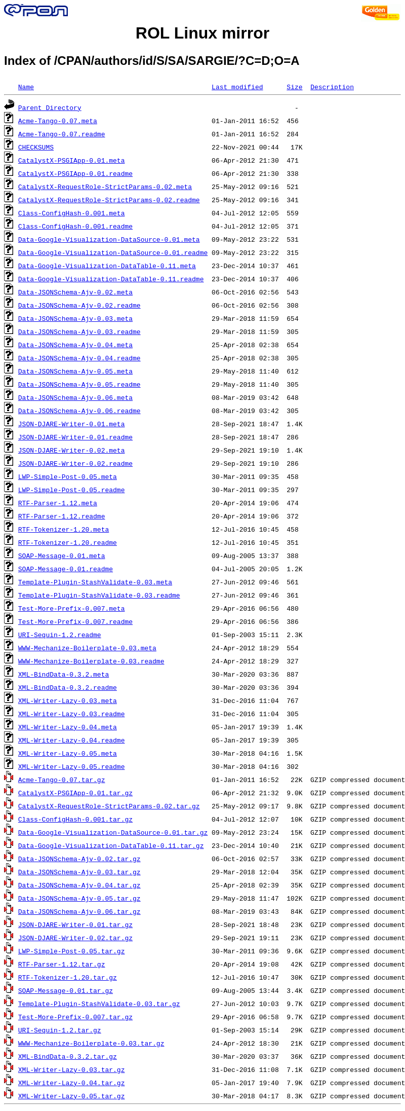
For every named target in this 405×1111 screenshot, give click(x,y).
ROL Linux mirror (202, 33)
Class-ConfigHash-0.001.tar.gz (75, 819)
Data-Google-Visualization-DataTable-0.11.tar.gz (111, 845)
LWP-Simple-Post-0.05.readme (71, 489)
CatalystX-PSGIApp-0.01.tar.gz (75, 792)
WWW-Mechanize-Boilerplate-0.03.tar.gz (91, 1043)
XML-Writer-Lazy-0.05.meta (67, 753)
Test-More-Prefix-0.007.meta (71, 608)
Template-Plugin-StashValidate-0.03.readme (99, 595)
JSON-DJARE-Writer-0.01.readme (75, 436)
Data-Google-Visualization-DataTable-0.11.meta (107, 265)
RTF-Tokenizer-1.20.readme (67, 542)
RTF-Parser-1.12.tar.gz (61, 964)
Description (332, 86)
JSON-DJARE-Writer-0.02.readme (75, 463)
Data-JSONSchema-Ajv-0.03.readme (79, 331)
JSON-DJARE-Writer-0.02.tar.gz (75, 937)
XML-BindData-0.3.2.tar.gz (67, 1056)
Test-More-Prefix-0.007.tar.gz (75, 1016)
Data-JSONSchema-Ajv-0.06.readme (79, 410)
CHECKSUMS (36, 147)
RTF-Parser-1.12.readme (61, 516)
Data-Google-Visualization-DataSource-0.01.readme (113, 252)
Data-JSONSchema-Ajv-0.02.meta (75, 292)
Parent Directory (50, 107)
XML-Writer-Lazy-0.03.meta (67, 700)
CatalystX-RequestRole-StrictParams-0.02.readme (109, 199)
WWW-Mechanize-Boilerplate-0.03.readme (91, 660)
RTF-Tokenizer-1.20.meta (63, 529)
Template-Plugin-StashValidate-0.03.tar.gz (99, 1003)
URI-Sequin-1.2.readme (59, 634)
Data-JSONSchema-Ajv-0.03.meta (75, 318)
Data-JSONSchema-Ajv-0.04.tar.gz (79, 885)
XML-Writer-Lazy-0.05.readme (71, 766)
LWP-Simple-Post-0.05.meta (67, 476)
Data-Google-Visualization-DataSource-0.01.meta (109, 239)
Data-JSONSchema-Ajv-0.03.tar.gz (79, 871)
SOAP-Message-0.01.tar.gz (65, 990)
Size (294, 86)
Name (26, 86)
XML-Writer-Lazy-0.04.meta (67, 726)
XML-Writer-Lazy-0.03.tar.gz (71, 1069)
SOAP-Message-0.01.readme (65, 568)
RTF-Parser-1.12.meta (57, 502)
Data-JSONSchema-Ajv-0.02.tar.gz (79, 858)
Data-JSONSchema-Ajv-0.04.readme (79, 357)
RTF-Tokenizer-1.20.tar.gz (67, 977)
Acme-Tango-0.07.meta (57, 120)
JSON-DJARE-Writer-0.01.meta (71, 423)
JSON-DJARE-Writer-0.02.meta (71, 450)
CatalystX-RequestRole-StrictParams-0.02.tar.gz (109, 805)
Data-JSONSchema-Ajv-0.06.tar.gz (79, 911)
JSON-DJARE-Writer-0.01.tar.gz (75, 924)
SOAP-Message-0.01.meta (61, 555)
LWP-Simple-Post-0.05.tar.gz (71, 950)
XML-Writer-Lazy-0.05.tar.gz (71, 1095)
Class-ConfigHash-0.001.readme (75, 226)
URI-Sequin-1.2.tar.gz (59, 1029)
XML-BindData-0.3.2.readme (67, 687)
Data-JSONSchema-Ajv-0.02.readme (79, 305)
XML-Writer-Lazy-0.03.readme (71, 713)
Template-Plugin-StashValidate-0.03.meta (95, 581)
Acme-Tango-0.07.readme (61, 133)
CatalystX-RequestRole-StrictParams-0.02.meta (105, 186)
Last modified (237, 86)
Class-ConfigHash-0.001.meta (71, 212)
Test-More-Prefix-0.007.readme (75, 621)
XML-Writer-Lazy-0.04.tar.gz (71, 1082)
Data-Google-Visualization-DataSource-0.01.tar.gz (113, 832)
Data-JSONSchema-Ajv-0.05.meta (75, 371)
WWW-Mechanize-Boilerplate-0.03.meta (87, 647)
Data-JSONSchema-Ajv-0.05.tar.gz (79, 898)
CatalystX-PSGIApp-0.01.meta (71, 160)
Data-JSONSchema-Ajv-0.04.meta (75, 344)
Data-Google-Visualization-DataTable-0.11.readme (111, 278)
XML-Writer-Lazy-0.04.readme (71, 740)
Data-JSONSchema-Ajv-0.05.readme (79, 384)
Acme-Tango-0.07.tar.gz (61, 779)
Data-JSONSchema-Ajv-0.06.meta (75, 397)
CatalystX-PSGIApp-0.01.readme (75, 173)
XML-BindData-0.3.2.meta (63, 674)
